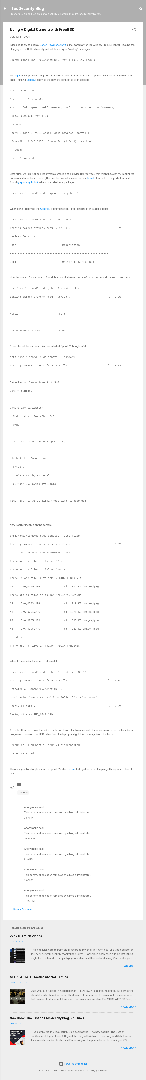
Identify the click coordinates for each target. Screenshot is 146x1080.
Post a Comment (23, 909)
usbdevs (31, 79)
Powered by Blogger (73, 1063)
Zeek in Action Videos (26, 936)
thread (90, 178)
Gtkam (71, 769)
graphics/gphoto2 (27, 182)
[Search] (141, 9)
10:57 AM (29, 838)
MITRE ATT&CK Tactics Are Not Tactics (39, 977)
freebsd (23, 792)
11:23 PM (29, 901)
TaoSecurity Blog (27, 8)
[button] (134, 30)
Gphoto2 (45, 208)
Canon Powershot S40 (53, 45)
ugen (18, 75)
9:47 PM (28, 880)
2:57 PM (28, 817)
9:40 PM (28, 859)
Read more (128, 966)
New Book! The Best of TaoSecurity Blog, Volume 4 (47, 1018)
